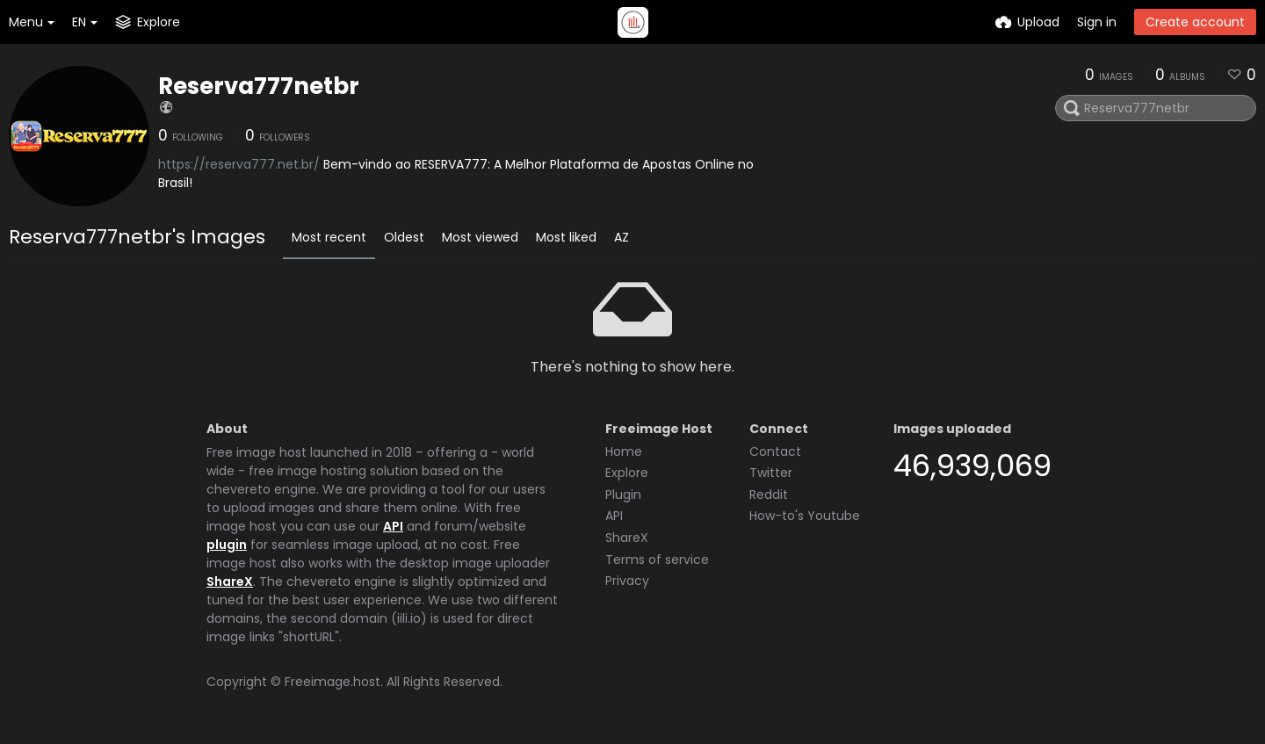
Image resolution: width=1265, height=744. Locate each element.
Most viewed (480, 237)
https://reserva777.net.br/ (239, 164)
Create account (1195, 22)
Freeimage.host (332, 681)
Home (623, 451)
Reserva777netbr (258, 86)
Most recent (329, 237)
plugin (226, 544)
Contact (775, 451)
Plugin (623, 494)
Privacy (627, 580)
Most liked (566, 237)
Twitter (770, 472)
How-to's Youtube (804, 515)
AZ (621, 237)
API (393, 526)
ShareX (229, 581)
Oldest (404, 237)
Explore (626, 472)
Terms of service (657, 559)
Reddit (768, 494)
